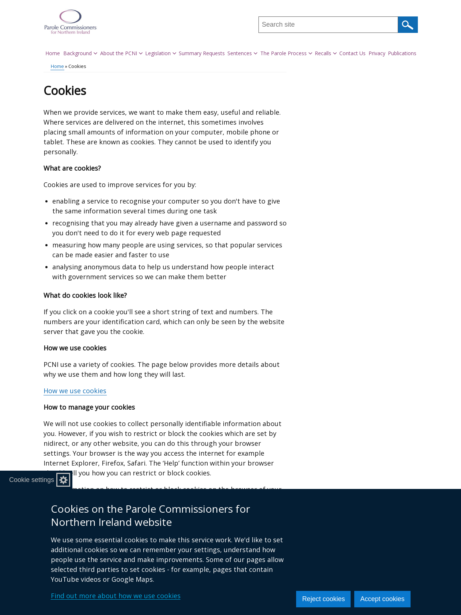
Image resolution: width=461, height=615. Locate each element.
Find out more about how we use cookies (116, 595)
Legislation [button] (160, 53)
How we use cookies (75, 390)
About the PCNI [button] (121, 53)
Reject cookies (323, 599)
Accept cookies (382, 599)
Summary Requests (202, 53)
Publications (402, 53)
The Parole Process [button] (286, 53)
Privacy (377, 53)
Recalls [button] (326, 53)
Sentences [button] (242, 53)
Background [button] (80, 53)
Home (52, 53)
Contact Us (352, 53)
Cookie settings (31, 479)
